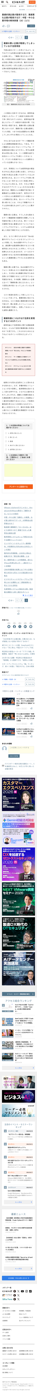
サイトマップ (6, 1317)
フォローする (31, 31)
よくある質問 (6, 1314)
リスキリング (31, 6)
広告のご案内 (6, 1336)
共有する (32, 26)
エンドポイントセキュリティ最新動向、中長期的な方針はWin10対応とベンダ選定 (18, 546)
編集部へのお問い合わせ (9, 1351)
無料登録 (32, 2)
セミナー (4, 6)
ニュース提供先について (26, 1317)
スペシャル (13, 6)
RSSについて (23, 1314)
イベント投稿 (6, 1339)
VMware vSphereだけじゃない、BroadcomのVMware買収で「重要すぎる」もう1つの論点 (18, 510)
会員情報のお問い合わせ (26, 1351)
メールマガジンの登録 (8, 1311)
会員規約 (5, 1320)
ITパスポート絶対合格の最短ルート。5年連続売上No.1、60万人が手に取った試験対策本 (19, 766)
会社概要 (5, 1366)
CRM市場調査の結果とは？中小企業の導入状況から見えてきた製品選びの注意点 (18, 572)
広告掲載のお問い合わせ (26, 1354)
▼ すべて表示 (28, 595)
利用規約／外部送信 (25, 1311)
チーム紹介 (5, 1332)
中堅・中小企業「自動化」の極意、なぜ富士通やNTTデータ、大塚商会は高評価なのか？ (18, 520)
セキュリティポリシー (8, 1369)
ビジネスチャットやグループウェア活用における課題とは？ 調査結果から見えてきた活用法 (18, 582)
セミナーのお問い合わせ (9, 1354)
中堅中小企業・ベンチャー (11, 31)
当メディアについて (25, 1320)
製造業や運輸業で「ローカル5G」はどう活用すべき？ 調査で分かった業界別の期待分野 (17, 530)
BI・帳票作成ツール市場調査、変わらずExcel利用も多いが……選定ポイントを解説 (18, 563)
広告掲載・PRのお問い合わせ (17, 1278)
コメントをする (14, 756)
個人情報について (7, 1372)
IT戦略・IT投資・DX (10, 679)
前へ (12, 37)
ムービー (21, 6)
